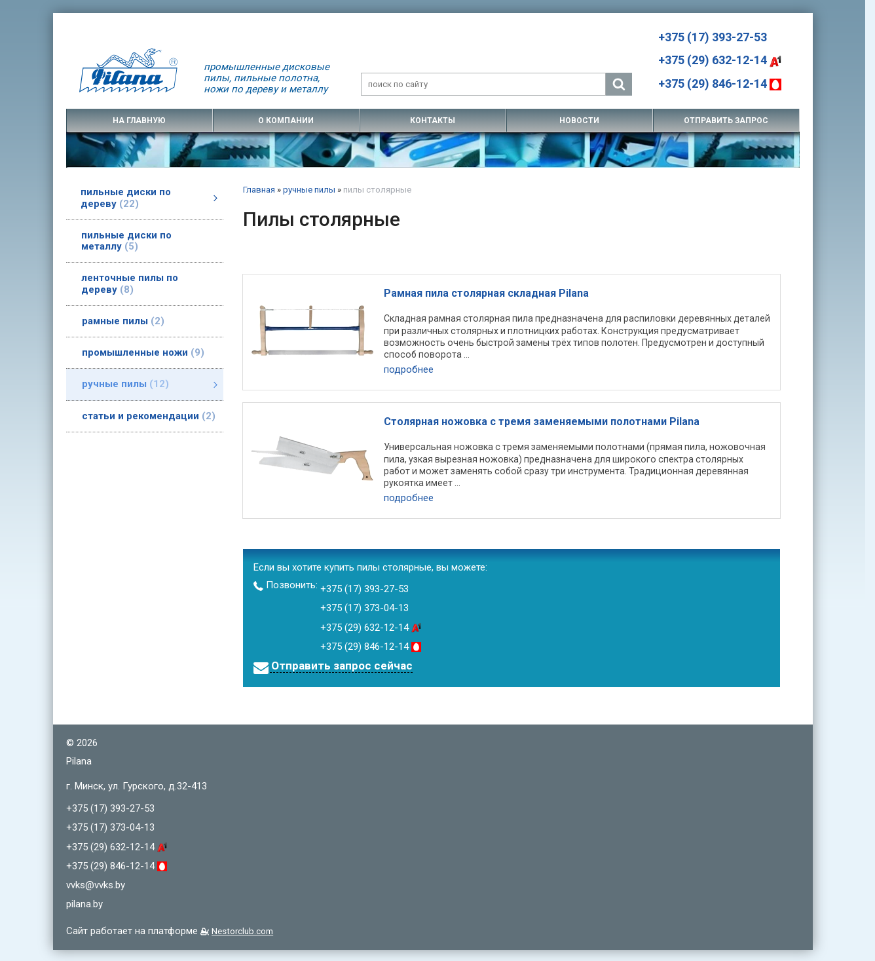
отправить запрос (726, 120)
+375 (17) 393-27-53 (712, 37)
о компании (286, 120)
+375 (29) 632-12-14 (719, 60)
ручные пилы (309, 190)
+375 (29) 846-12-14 (719, 83)
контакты (432, 120)
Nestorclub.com (242, 929)
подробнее (409, 369)
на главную (139, 120)
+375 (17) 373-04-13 (364, 606)
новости (579, 120)
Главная (259, 190)
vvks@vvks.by (95, 883)
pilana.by (84, 903)
